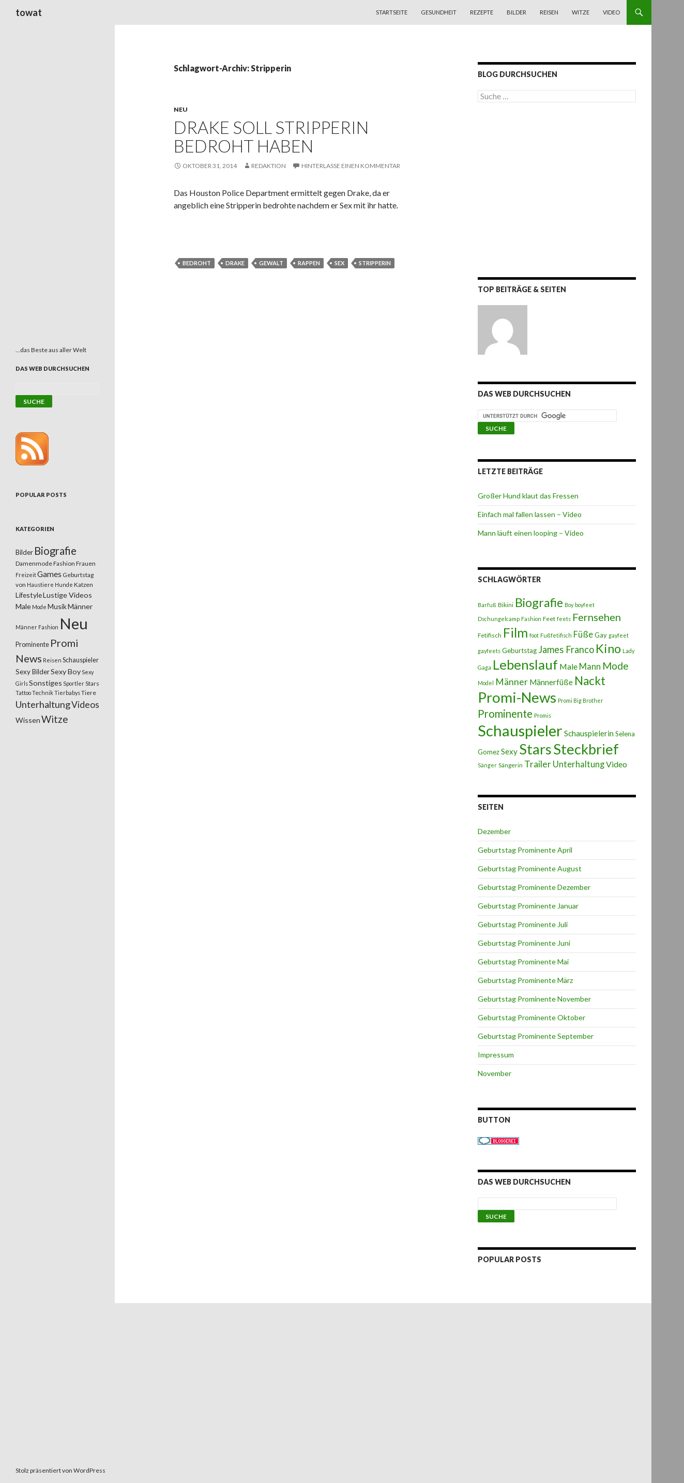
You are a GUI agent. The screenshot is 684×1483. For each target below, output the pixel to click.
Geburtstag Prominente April (525, 849)
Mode (615, 666)
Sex (339, 263)
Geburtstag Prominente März (525, 980)
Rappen (309, 263)
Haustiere (40, 584)
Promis (542, 715)
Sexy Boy (66, 671)
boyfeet (585, 604)
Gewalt (271, 263)
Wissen (28, 720)
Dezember (494, 831)
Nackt (589, 681)
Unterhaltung (578, 764)
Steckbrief (586, 749)
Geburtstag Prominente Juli (523, 924)
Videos (85, 704)
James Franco (566, 649)
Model (486, 682)
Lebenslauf (525, 665)
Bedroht (197, 263)
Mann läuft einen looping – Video (531, 532)
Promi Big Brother (580, 700)
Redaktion (268, 166)
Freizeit (26, 574)
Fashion (531, 618)
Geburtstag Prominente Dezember (534, 887)
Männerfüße (551, 682)
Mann (590, 666)
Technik (42, 692)
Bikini (505, 605)
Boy (569, 604)
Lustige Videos (67, 595)
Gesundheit (439, 12)
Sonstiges (45, 682)
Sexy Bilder (33, 672)
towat (29, 12)
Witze (580, 12)
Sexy (509, 751)
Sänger (487, 765)
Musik (57, 606)
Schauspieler (520, 730)
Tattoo (23, 692)
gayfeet (619, 635)
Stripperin (375, 263)
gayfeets (489, 650)
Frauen (86, 563)
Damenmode (34, 563)
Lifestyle (29, 595)
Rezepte (481, 12)
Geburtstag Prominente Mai (523, 961)
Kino (608, 648)
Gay (601, 635)
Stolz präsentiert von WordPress (60, 1470)
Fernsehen (596, 617)
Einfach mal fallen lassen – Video (530, 514)
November (494, 1073)
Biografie (539, 602)
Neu (181, 109)
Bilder (516, 12)
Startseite (391, 12)
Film (515, 632)
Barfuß (487, 604)
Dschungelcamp (499, 618)
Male (568, 666)
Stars (535, 749)
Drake (235, 263)
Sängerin (510, 765)
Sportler (73, 683)
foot (534, 635)
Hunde (64, 584)
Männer (511, 681)
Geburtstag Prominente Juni (524, 943)
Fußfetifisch (556, 635)
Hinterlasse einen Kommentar (350, 166)
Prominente (505, 713)
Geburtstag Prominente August (530, 868)
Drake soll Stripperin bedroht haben (271, 136)
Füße (583, 634)
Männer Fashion (37, 627)
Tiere (88, 693)
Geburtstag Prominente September (536, 1036)
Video (611, 12)
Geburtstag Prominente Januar (528, 905)
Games (49, 574)
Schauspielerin (589, 733)
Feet (549, 619)
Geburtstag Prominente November (534, 998)
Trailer (537, 764)
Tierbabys (67, 692)
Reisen (549, 12)
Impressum (496, 1054)
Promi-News (517, 697)
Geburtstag (519, 650)
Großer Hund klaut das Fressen (528, 495)
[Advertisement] (557, 191)
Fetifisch (489, 635)
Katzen (83, 584)
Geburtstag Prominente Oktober (531, 1017)
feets (564, 618)
